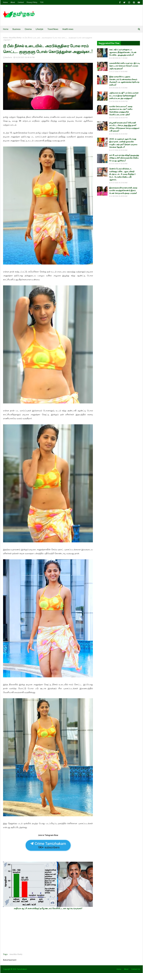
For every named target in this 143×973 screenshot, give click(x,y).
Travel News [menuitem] (52, 29)
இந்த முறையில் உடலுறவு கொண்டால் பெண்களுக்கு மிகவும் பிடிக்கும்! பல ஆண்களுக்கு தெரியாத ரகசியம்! (124, 80)
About (12, 2)
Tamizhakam (22, 969)
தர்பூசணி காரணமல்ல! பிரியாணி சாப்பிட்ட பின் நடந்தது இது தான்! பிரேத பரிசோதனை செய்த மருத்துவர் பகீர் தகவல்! (124, 127)
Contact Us (135, 969)
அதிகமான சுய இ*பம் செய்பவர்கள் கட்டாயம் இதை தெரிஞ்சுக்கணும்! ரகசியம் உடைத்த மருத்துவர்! (124, 96)
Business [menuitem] (17, 29)
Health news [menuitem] (67, 29)
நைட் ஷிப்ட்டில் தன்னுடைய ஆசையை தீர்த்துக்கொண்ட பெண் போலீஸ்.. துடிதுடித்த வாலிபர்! (122, 52)
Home (5, 2)
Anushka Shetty (15, 38)
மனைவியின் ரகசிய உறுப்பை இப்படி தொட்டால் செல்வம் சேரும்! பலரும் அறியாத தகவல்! (124, 66)
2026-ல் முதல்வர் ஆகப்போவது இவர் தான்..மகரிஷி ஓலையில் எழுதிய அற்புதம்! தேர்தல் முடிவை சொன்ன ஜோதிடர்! (123, 143)
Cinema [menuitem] (28, 29)
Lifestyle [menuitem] (39, 29)
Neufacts (8, 57)
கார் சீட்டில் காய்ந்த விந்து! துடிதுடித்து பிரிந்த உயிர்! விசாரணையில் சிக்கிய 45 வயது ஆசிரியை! (124, 158)
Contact (21, 2)
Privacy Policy (32, 2)
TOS (41, 2)
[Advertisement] (48, 931)
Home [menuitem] (5, 29)
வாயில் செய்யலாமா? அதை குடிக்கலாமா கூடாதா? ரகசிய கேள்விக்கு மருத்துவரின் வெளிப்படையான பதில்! (121, 110)
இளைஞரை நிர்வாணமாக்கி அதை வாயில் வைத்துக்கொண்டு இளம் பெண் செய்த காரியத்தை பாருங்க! (123, 190)
